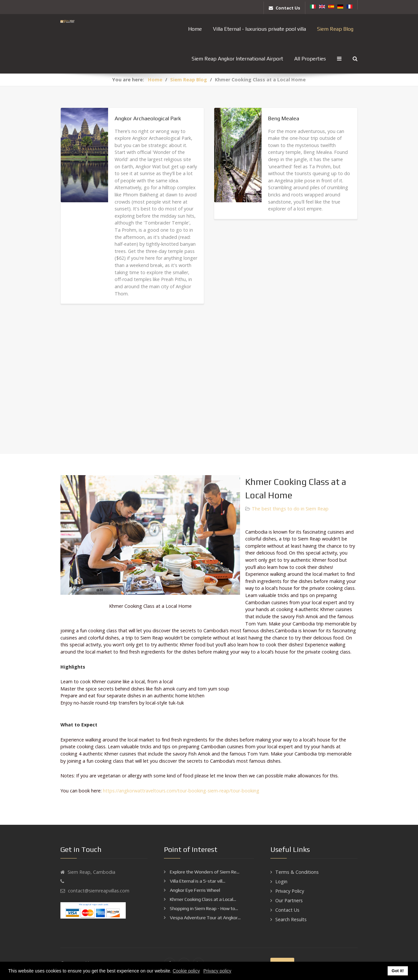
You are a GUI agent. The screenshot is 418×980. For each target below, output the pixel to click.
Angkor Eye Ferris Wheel (194, 890)
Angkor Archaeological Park (148, 118)
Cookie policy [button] (186, 970)
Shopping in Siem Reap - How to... (203, 908)
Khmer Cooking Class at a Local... (202, 899)
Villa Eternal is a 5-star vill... (197, 881)
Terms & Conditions (297, 872)
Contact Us (287, 910)
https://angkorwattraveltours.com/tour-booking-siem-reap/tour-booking (181, 791)
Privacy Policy (289, 891)
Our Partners (289, 900)
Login (281, 881)
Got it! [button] (398, 971)
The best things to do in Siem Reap (290, 509)
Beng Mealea (283, 118)
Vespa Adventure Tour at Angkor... (205, 917)
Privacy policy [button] (217, 970)
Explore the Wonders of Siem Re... (204, 871)
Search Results (291, 919)
